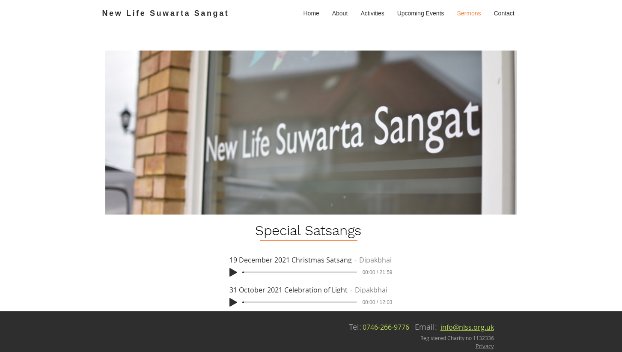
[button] (372, 13)
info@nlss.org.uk (467, 327)
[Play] (233, 272)
